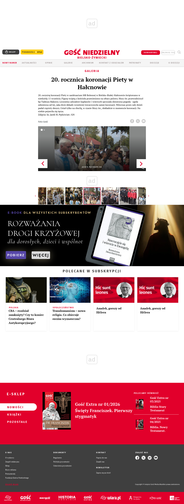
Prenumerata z (32, 52)
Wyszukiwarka (179, 52)
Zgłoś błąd (12, 484)
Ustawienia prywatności (62, 466)
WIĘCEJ (41, 255)
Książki (13, 414)
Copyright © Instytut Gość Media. (147, 484)
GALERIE (68, 63)
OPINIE (48, 63)
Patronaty (135, 63)
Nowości (13, 407)
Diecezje (154, 63)
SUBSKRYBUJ (150, 53)
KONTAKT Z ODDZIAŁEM (111, 63)
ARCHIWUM (88, 63)
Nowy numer (9, 63)
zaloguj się (168, 53)
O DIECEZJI (174, 63)
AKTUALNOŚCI (29, 63)
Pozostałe (13, 421)
